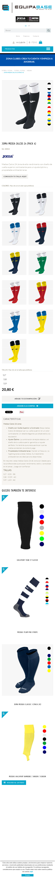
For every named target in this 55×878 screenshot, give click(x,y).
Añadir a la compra (27, 406)
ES (26, 26)
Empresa (26, 36)
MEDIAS (29, 70)
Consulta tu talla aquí (15, 176)
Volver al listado (14, 783)
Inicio (18, 36)
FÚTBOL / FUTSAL (7, 70)
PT (29, 26)
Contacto (36, 36)
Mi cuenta (19, 42)
